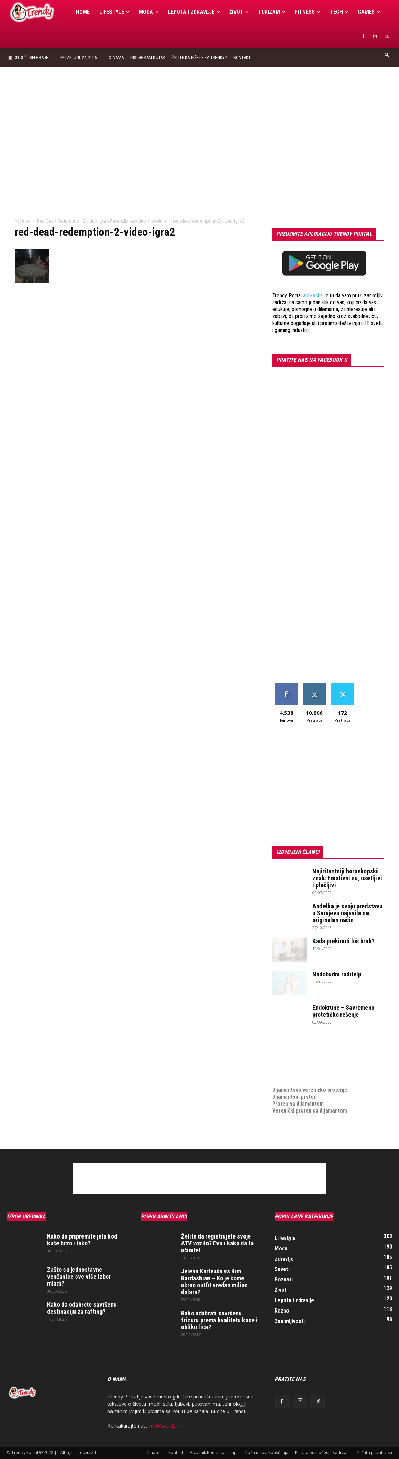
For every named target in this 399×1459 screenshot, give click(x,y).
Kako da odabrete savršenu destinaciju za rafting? (82, 1308)
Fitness (307, 12)
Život (239, 12)
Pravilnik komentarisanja (214, 1453)
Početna (22, 221)
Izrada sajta (286, 1055)
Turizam (271, 12)
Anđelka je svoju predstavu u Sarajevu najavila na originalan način (347, 913)
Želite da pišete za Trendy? (199, 57)
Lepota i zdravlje (194, 12)
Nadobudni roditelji (336, 974)
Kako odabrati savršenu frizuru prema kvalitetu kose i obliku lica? (219, 1320)
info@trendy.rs (164, 1425)
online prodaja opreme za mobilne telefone (323, 1069)
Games (369, 12)
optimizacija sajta (293, 1048)
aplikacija (313, 295)
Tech (339, 12)
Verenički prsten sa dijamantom (309, 1110)
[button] (387, 54)
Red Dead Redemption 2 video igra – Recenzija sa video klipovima (101, 221)
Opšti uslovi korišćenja (266, 1453)
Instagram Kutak (147, 57)
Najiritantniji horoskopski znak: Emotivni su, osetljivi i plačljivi (347, 878)
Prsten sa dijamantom (298, 1103)
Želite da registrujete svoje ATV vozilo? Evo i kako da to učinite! (217, 1243)
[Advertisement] (199, 119)
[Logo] (39, 12)
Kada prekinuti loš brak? (343, 941)
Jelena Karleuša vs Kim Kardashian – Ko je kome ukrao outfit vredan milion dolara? (214, 1282)
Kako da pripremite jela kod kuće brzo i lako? (82, 1240)
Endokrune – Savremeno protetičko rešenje (343, 1011)
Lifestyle (114, 12)
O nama (116, 57)
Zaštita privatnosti (374, 1453)
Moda (149, 12)
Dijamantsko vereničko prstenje (309, 1083)
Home (83, 12)
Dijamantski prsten (294, 1096)
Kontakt (242, 57)
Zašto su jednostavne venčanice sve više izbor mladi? (79, 1276)
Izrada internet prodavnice (303, 1062)
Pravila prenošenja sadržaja (322, 1453)
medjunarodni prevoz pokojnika (309, 1076)
